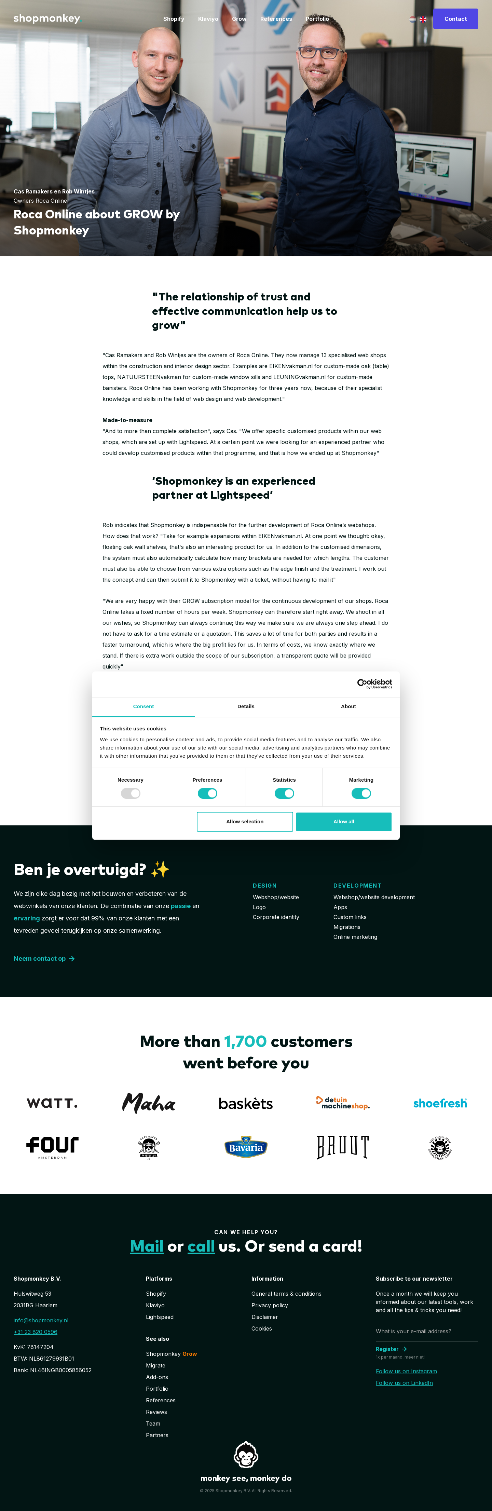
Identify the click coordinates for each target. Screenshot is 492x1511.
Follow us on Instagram (406, 1371)
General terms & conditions (286, 1293)
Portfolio (317, 18)
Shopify (173, 18)
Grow (239, 18)
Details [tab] (246, 706)
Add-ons (157, 1377)
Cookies (261, 1328)
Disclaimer (264, 1316)
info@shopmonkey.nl (41, 1320)
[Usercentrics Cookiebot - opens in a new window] (362, 684)
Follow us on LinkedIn (404, 1382)
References (276, 18)
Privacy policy (269, 1305)
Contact (456, 18)
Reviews (156, 1411)
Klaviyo (208, 18)
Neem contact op (45, 958)
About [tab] (348, 706)
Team (153, 1423)
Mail (147, 1247)
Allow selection (244, 822)
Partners (157, 1435)
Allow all (343, 822)
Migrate (155, 1365)
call (201, 1247)
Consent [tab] (143, 706)
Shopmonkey (171, 1353)
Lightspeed (160, 1316)
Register (392, 1349)
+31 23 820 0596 (35, 1331)
